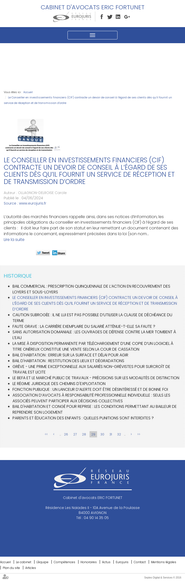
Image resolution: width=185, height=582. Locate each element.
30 (102, 434)
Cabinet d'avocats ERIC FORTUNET (92, 7)
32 (119, 434)
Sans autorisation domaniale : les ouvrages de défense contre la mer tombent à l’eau (94, 335)
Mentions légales (163, 562)
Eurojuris (122, 562)
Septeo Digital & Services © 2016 (162, 577)
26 (66, 434)
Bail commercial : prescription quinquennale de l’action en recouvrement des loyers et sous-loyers (91, 289)
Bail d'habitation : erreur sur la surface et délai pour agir (70, 355)
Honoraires (88, 562)
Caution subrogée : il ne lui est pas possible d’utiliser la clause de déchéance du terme (92, 318)
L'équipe (42, 562)
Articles (30, 568)
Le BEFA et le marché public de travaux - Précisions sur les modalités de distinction (95, 378)
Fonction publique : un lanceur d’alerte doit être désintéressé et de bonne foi (90, 389)
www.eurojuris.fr (32, 203)
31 (111, 434)
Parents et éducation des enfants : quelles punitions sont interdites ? (83, 418)
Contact (140, 562)
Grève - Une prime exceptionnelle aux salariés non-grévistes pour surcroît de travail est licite (91, 369)
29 (93, 434)
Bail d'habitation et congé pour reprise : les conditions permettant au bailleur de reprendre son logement (94, 409)
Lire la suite (14, 239)
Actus (106, 562)
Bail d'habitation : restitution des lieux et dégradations (68, 361)
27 (75, 434)
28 (84, 434)
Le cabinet (23, 562)
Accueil (28, 92)
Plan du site (11, 568)
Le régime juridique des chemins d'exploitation (59, 383)
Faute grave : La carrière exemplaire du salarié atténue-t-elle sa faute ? (83, 326)
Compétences (64, 562)
